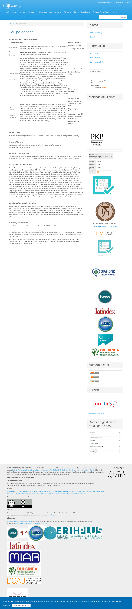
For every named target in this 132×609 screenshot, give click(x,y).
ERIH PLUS (113, 227)
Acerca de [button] (117, 12)
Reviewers (67, 12)
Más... (53, 515)
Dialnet (30, 521)
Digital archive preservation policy (50, 12)
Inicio (12, 24)
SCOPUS (10, 492)
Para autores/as (95, 58)
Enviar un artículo (95, 71)
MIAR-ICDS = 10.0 (100, 227)
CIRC (17, 523)
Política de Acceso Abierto (101, 12)
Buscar (123, 17)
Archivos (14, 12)
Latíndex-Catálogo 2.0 (105, 2)
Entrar (128, 2)
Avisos (23, 12)
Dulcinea (32, 494)
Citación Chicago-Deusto (82, 12)
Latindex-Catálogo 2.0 (20, 521)
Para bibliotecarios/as (97, 62)
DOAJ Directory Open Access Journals (36, 523)
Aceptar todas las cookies (21, 605)
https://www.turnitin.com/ (96, 413)
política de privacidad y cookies (112, 601)
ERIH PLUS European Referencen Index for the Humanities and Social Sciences (61, 494)
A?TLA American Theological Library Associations (30, 492)
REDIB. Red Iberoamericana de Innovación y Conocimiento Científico (69, 492)
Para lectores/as (95, 53)
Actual (7, 12)
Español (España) (96, 33)
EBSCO (9, 521)
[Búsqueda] (109, 17)
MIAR (21, 523)
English (92, 37)
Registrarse (119, 2)
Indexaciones (32, 12)
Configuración (6, 605)
